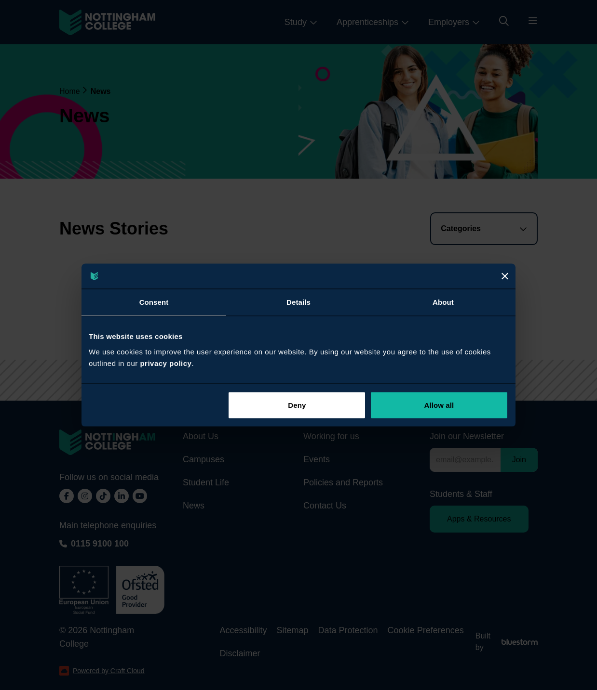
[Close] (505, 276)
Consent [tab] (154, 302)
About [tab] (443, 302)
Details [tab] (298, 302)
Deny (297, 405)
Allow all (439, 405)
